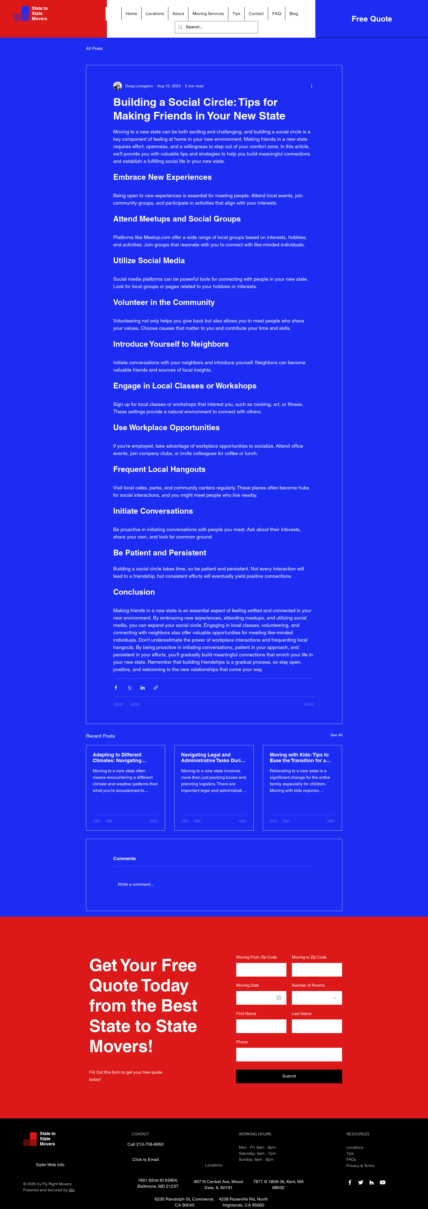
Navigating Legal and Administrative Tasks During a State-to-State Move (214, 757)
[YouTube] (382, 1182)
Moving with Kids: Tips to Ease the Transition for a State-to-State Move (299, 757)
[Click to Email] (145, 1159)
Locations (354, 1147)
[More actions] (312, 86)
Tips (350, 1153)
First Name (246, 1014)
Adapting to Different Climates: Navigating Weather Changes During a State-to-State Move (124, 757)
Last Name (302, 1014)
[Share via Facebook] (115, 687)
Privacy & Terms (360, 1165)
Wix (72, 1189)
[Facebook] (349, 1182)
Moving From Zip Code (256, 957)
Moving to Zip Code (309, 957)
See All (336, 735)
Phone (242, 1042)
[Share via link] (155, 687)
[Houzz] (371, 1182)
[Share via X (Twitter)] (129, 687)
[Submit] (289, 1076)
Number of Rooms (308, 985)
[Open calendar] (279, 998)
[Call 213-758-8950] (145, 1144)
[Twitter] (360, 1182)
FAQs (351, 1159)
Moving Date (250, 985)
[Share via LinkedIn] (142, 687)
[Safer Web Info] (50, 1165)
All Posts (94, 48)
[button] (154, 13)
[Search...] (216, 27)
